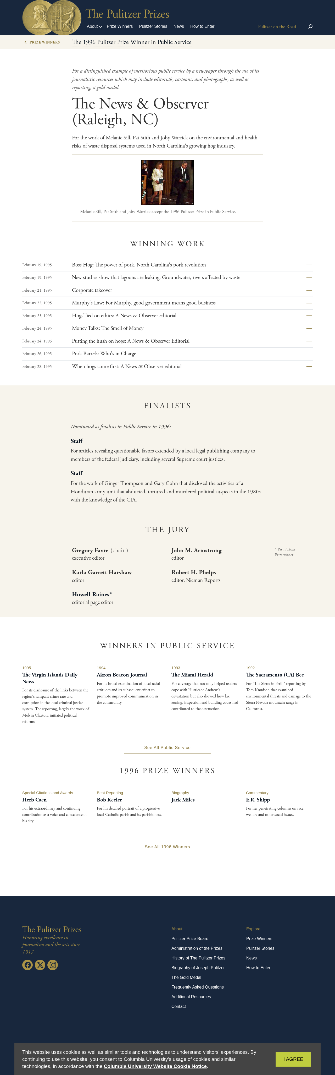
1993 (175, 667)
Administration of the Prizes (196, 948)
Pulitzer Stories (153, 26)
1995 (26, 667)
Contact (178, 1006)
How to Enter (202, 26)
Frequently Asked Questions (197, 987)
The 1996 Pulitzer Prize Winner (110, 42)
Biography (180, 792)
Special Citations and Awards (47, 792)
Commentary (257, 792)
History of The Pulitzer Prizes (198, 958)
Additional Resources (191, 997)
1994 (101, 667)
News (179, 26)
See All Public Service (167, 747)
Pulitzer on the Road (277, 27)
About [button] (92, 26)
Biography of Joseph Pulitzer (198, 967)
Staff (76, 441)
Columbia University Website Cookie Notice (155, 1066)
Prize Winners (120, 26)
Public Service (175, 42)
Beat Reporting (110, 792)
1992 (250, 667)
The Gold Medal (186, 977)
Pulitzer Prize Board (189, 938)
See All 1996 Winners (167, 847)
